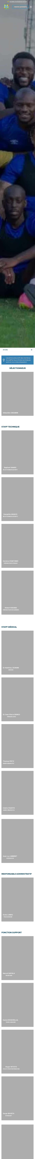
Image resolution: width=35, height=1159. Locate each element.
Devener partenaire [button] (20, 7)
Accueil (5, 350)
